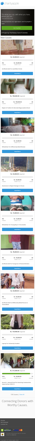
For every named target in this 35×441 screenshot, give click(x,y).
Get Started (16, 28)
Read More (17, 73)
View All (21, 394)
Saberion (14, 435)
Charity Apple (17, 3)
